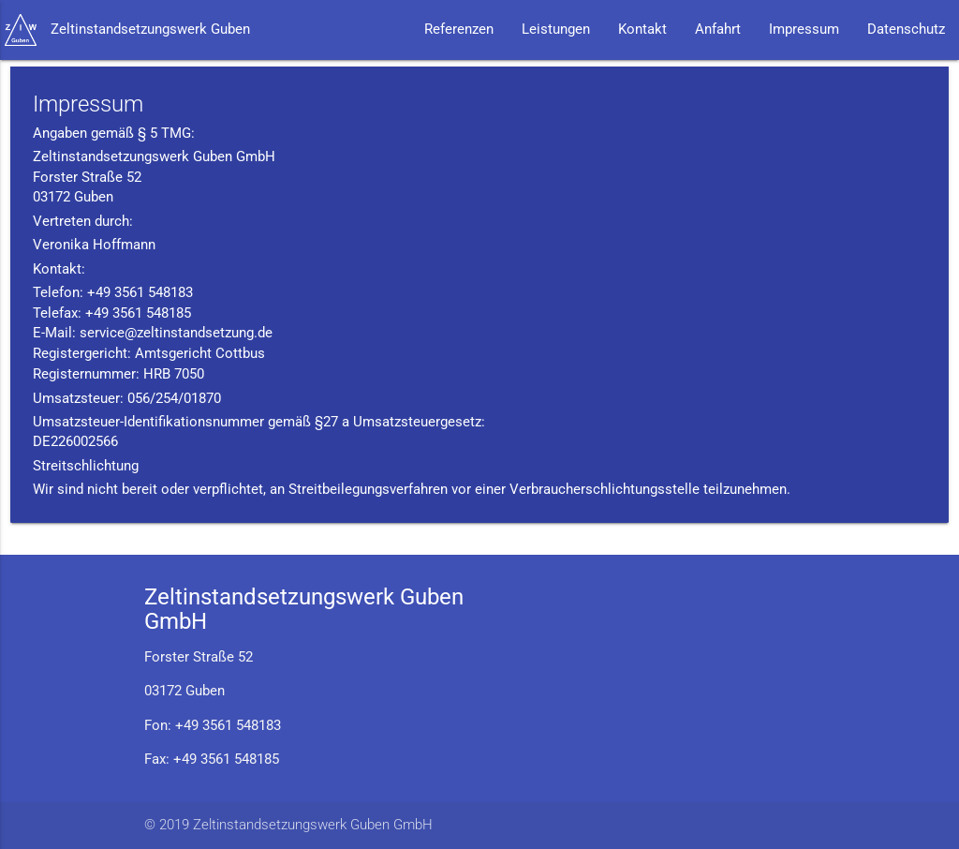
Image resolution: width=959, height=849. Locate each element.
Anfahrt (718, 29)
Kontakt (642, 29)
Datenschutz (906, 29)
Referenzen (459, 29)
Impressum (804, 29)
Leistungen (556, 29)
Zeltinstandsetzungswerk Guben (150, 29)
